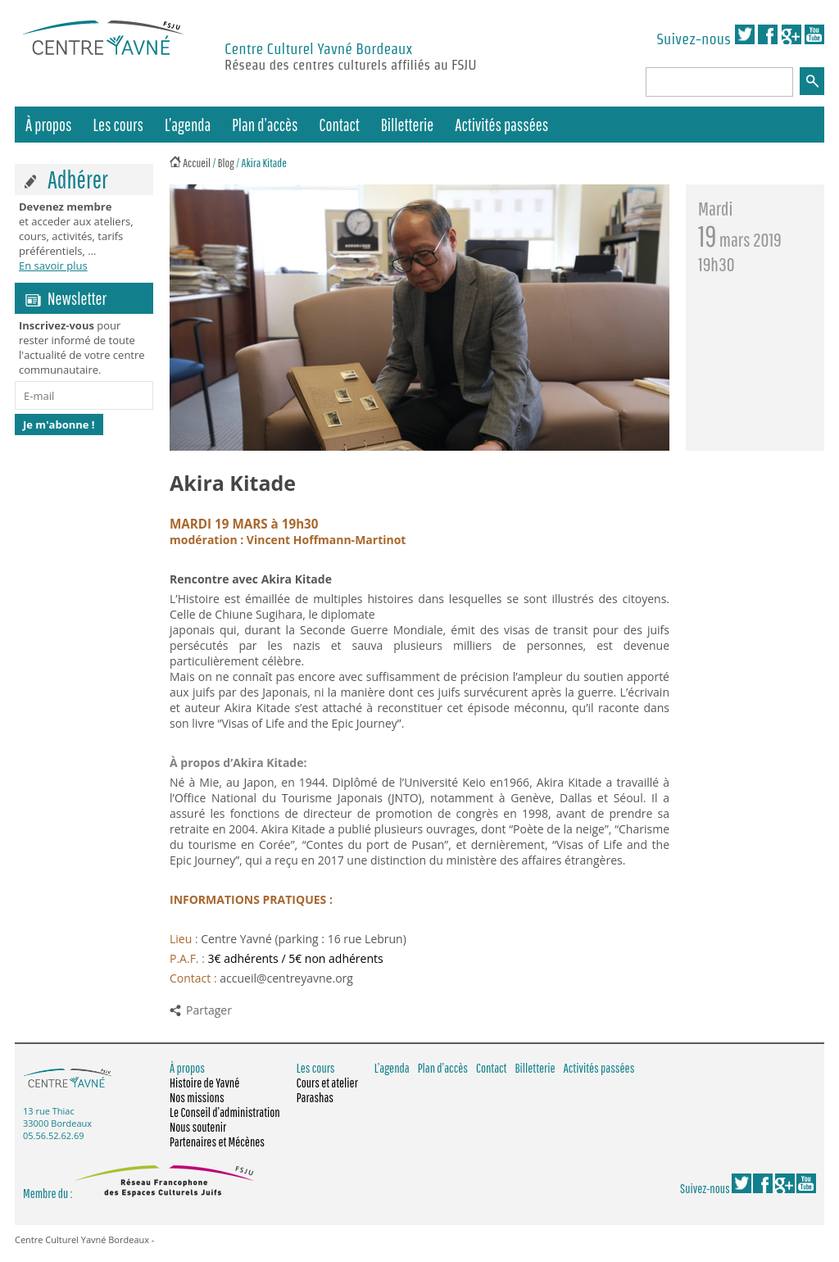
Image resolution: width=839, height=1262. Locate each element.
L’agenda (188, 124)
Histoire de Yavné (204, 1082)
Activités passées (501, 124)
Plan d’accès (264, 124)
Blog (226, 163)
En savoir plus (53, 265)
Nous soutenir (198, 1126)
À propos (48, 124)
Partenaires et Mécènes (217, 1141)
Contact (340, 124)
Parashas (315, 1097)
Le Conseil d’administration (225, 1112)
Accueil (197, 163)
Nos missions (197, 1097)
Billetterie (407, 124)
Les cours (118, 124)
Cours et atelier (327, 1082)
